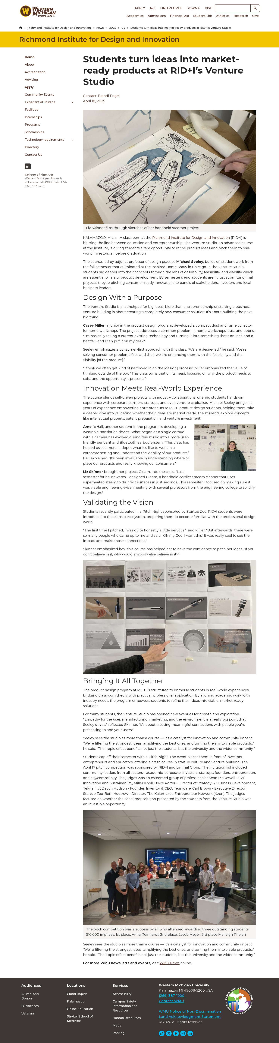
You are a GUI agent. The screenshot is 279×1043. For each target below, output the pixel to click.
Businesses (30, 1006)
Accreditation (35, 72)
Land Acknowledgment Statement (190, 1017)
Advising (31, 79)
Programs (32, 124)
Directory (32, 147)
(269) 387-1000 (171, 996)
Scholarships (34, 132)
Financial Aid (179, 16)
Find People (171, 8)
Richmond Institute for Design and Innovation (59, 27)
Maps (117, 1025)
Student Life (202, 16)
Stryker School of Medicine (80, 1019)
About (29, 64)
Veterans (28, 1013)
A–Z (152, 8)
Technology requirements (44, 139)
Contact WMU (171, 1001)
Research (241, 16)
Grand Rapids (77, 994)
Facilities (31, 109)
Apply (140, 8)
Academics (135, 16)
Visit (209, 8)
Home (29, 57)
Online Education (80, 1009)
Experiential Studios (40, 102)
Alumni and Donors (30, 996)
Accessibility (122, 994)
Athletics (223, 16)
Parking (118, 1033)
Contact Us (33, 154)
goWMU (193, 8)
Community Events (39, 94)
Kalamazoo (76, 1001)
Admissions (157, 16)
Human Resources (127, 1018)
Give (255, 16)
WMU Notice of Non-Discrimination (190, 1011)
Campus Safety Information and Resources (125, 1006)
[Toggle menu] (71, 102)
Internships (33, 117)
